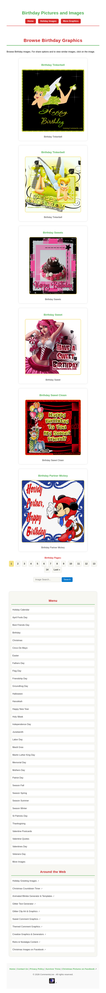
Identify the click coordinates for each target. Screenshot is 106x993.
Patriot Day (17, 778)
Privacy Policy (37, 969)
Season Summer (20, 800)
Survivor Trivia (53, 969)
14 (47, 569)
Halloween (17, 694)
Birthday (16, 633)
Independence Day (21, 724)
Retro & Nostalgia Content (25, 942)
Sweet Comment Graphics (25, 919)
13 (94, 564)
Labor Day (17, 739)
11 (78, 564)
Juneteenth (17, 732)
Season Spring (19, 793)
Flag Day (16, 671)
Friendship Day (19, 678)
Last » (57, 569)
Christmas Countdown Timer (26, 888)
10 (71, 564)
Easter (15, 655)
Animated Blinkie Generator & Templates (32, 896)
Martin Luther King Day (23, 755)
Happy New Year (20, 709)
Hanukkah (17, 701)
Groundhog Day (20, 686)
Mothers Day (18, 770)
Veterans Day (19, 854)
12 (86, 564)
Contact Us (22, 969)
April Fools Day (19, 617)
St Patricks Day (19, 816)
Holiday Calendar (20, 610)
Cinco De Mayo (19, 648)
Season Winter (19, 808)
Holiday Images (48, 21)
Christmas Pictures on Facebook (78, 969)
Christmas (17, 640)
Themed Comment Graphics (26, 926)
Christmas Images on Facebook (28, 949)
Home (30, 21)
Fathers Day (18, 663)
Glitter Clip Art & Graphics (25, 911)
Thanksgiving (18, 823)
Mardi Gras (17, 747)
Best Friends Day (20, 625)
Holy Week (17, 717)
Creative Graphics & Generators (28, 934)
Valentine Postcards (22, 831)
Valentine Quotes (20, 839)
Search (67, 579)
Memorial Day (19, 762)
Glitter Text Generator (23, 904)
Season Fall (18, 785)
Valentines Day (19, 846)
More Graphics (71, 21)
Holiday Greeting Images (24, 881)
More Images (18, 862)
